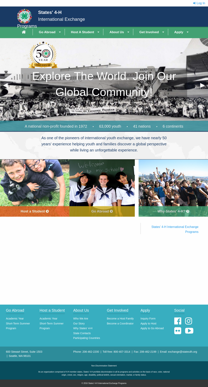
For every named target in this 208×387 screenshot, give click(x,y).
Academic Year (15, 318)
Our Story (79, 323)
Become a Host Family (120, 318)
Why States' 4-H (82, 328)
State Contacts (82, 333)
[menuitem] (24, 32)
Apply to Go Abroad (152, 328)
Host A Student (82, 32)
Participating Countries (86, 338)
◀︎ (7, 86)
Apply (178, 32)
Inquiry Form (148, 318)
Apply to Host (148, 323)
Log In (199, 3)
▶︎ (204, 86)
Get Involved (149, 32)
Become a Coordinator (120, 323)
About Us (116, 32)
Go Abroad (47, 32)
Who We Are (80, 318)
